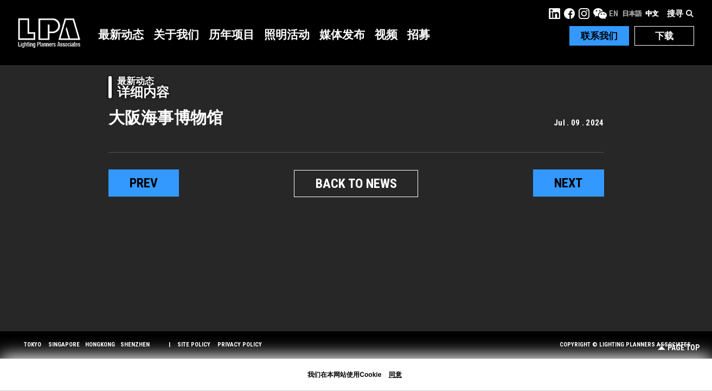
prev (144, 183)
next (568, 183)
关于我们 (176, 34)
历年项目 (231, 34)
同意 (395, 375)
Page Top (679, 348)
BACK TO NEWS (356, 183)
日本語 (632, 13)
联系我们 (599, 35)
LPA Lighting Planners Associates (49, 32)
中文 (651, 13)
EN (613, 13)
